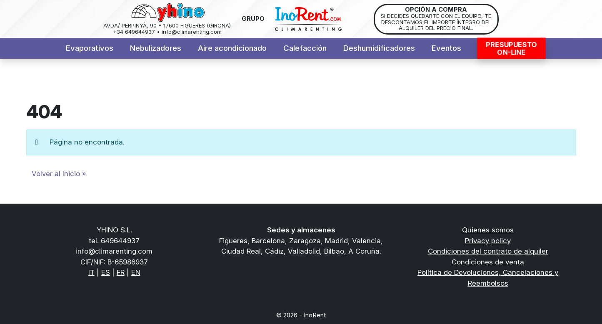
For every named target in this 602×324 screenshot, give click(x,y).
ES (105, 272)
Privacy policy (488, 241)
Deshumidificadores (379, 48)
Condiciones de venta (488, 262)
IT (91, 272)
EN (135, 272)
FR (121, 272)
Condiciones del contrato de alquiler (488, 251)
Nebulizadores (155, 48)
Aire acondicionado (232, 48)
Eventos (446, 48)
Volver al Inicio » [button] (59, 173)
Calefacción (305, 48)
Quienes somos (488, 230)
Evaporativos (89, 48)
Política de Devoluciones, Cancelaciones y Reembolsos (487, 277)
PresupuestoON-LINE (511, 48)
